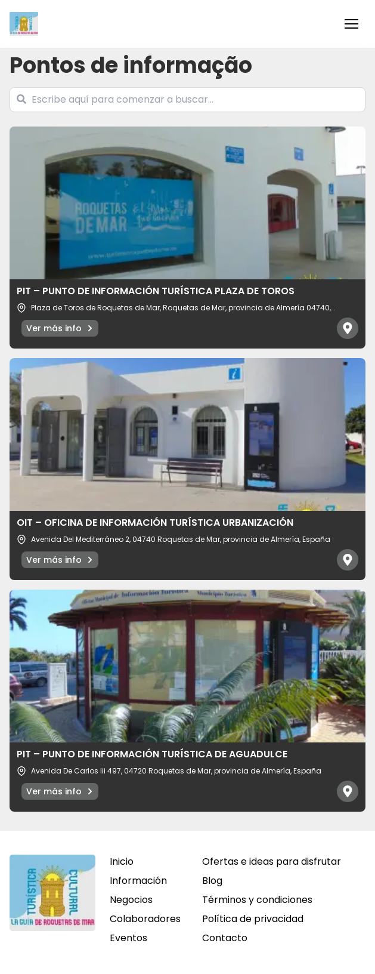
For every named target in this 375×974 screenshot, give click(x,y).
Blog (212, 880)
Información (138, 880)
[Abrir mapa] (347, 328)
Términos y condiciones (257, 900)
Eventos (128, 938)
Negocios (131, 900)
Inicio (122, 861)
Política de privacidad (252, 919)
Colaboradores (145, 919)
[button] (351, 24)
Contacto (224, 938)
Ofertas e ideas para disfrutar (271, 861)
